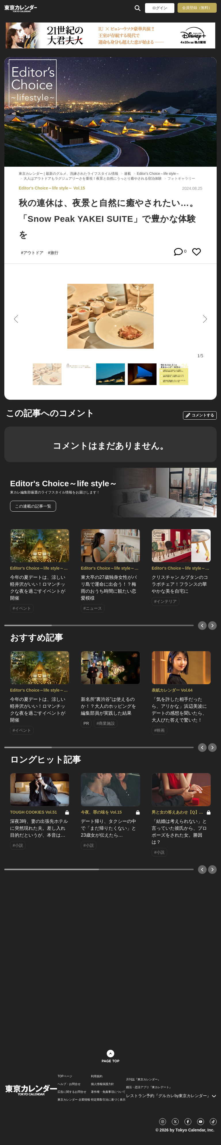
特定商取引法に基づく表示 (108, 1099)
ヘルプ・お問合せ (69, 1084)
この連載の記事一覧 (33, 506)
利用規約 (96, 1076)
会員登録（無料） (197, 7)
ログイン (159, 8)
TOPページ (65, 1076)
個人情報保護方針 (102, 1084)
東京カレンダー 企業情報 (74, 1099)
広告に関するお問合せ (72, 1091)
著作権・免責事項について (108, 1091)
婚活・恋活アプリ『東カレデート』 (149, 1087)
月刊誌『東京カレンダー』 (143, 1079)
